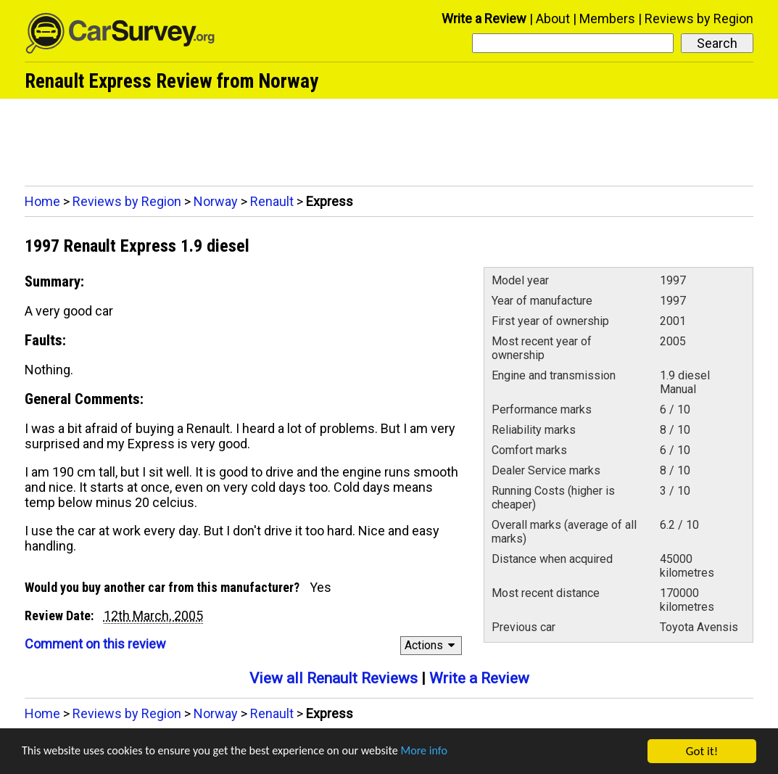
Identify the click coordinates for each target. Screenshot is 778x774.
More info (446, 751)
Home (42, 201)
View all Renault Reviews (333, 678)
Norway (216, 201)
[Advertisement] (389, 138)
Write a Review (484, 18)
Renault (272, 201)
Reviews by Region (699, 18)
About (553, 18)
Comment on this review (95, 643)
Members (607, 18)
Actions (432, 645)
